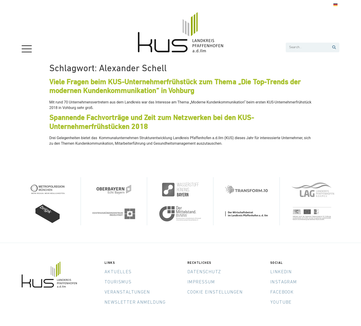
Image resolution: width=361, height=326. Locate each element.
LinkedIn (281, 272)
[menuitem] (335, 5)
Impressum (201, 282)
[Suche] (334, 47)
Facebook (282, 292)
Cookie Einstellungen (215, 292)
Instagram (283, 282)
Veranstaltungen (127, 292)
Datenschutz (204, 272)
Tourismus (118, 282)
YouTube (281, 302)
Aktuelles (118, 272)
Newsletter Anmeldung (135, 302)
